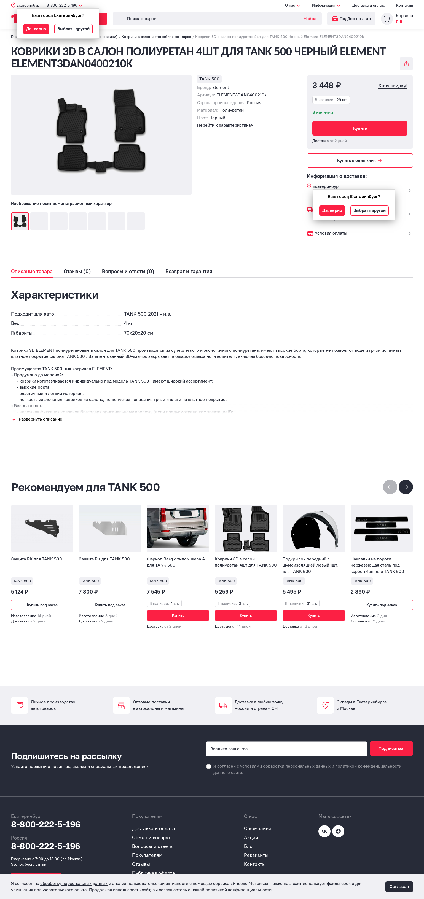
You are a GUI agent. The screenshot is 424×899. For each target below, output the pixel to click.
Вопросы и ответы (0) (128, 272)
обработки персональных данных (297, 766)
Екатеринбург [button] (29, 5)
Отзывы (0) (77, 272)
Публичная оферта (153, 873)
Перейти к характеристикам (225, 125)
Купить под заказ (42, 605)
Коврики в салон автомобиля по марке (156, 36)
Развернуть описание (40, 419)
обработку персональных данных (74, 883)
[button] (406, 487)
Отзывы (141, 864)
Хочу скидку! (392, 86)
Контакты (404, 5)
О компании (257, 828)
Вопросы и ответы (153, 846)
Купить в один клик (360, 160)
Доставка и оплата (368, 5)
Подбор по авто (351, 18)
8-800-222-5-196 (45, 824)
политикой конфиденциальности (368, 766)
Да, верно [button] (36, 28)
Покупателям (147, 855)
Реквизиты (256, 855)
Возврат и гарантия (188, 272)
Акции (251, 838)
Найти (310, 18)
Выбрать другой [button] (73, 28)
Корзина (404, 15)
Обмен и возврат (151, 838)
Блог (249, 846)
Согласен (399, 886)
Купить (360, 128)
